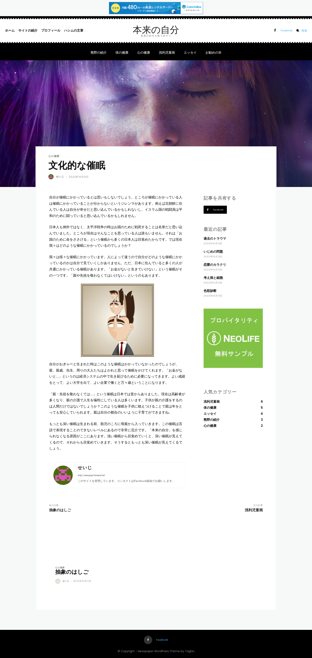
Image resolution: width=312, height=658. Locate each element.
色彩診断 (210, 290)
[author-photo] (58, 581)
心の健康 (53, 156)
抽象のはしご (60, 509)
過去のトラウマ (215, 238)
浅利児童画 (254, 509)
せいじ (60, 177)
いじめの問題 (213, 251)
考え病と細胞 (213, 277)
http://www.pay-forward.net (91, 475)
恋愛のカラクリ (215, 264)
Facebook (287, 30)
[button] (300, 30)
